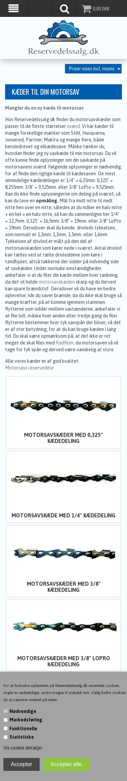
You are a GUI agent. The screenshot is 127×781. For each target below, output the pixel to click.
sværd (73, 126)
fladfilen (64, 342)
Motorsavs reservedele (29, 367)
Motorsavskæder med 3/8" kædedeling (64, 586)
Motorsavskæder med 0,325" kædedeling (63, 437)
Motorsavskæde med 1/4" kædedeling (63, 515)
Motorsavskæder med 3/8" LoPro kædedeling (63, 661)
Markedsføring (25, 719)
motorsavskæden (57, 281)
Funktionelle (23, 728)
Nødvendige (22, 711)
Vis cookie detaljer (23, 748)
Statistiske (21, 737)
